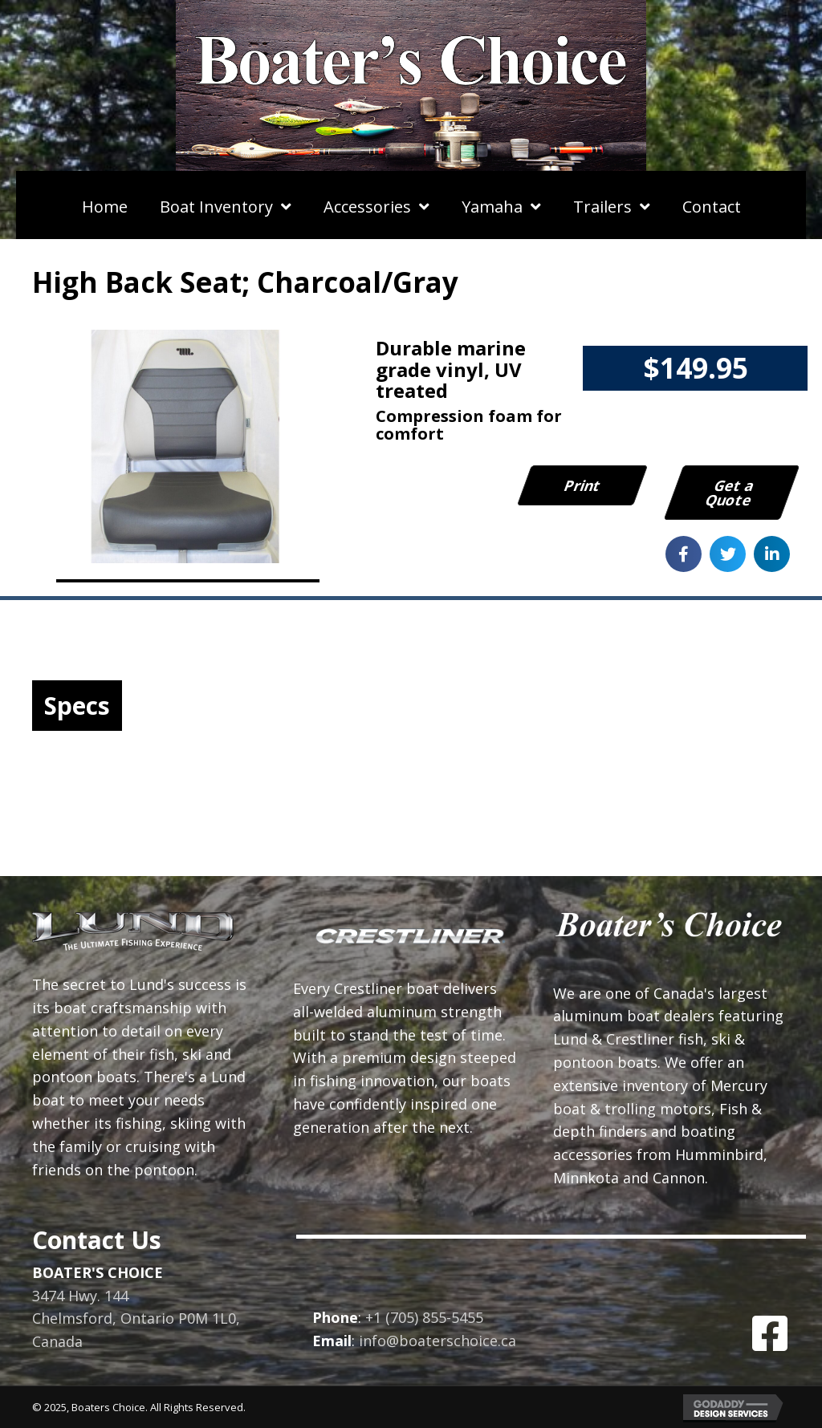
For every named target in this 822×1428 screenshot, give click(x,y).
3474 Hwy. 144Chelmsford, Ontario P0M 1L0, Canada (136, 1319)
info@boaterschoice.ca (437, 1340)
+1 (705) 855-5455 (424, 1317)
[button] (770, 1333)
